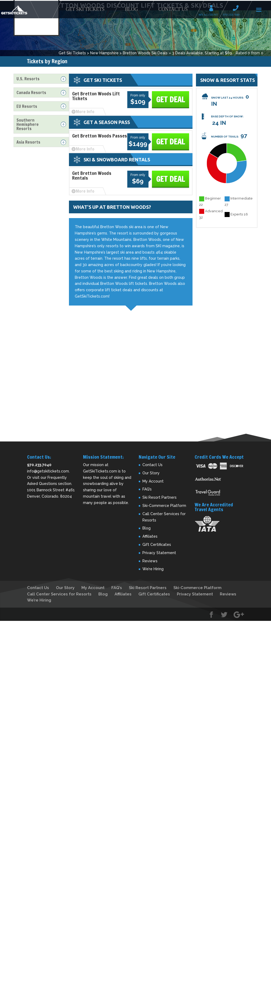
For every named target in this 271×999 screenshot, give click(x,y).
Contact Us (173, 9)
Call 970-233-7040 (237, 9)
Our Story (151, 473)
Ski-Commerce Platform (164, 505)
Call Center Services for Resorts (59, 594)
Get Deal (170, 99)
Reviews (150, 561)
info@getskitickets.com (48, 471)
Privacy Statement (159, 553)
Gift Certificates (156, 544)
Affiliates (150, 536)
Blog (131, 9)
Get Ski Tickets (85, 9)
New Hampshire (104, 53)
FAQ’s (147, 489)
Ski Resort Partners (159, 497)
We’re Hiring (153, 569)
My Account (213, 9)
